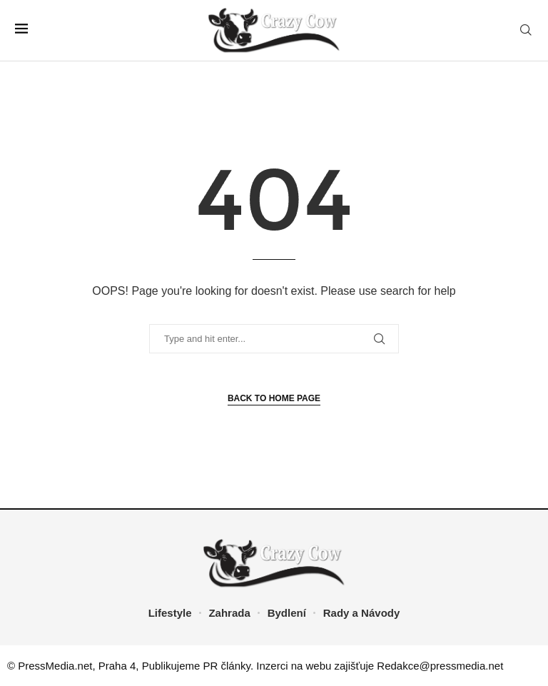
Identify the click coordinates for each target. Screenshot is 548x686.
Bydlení (287, 613)
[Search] (526, 30)
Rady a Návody (361, 613)
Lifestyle (170, 613)
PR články (226, 666)
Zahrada (229, 613)
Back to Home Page (274, 398)
